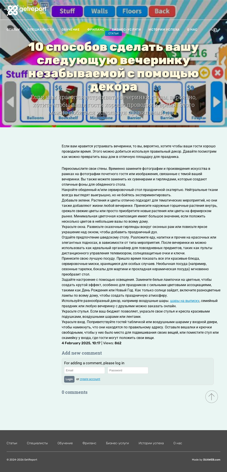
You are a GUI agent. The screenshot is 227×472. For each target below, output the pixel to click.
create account (90, 379)
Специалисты (41, 29)
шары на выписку (184, 301)
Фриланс (95, 29)
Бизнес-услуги (126, 29)
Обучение (71, 29)
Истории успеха (164, 29)
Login (69, 379)
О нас (192, 29)
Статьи (13, 29)
